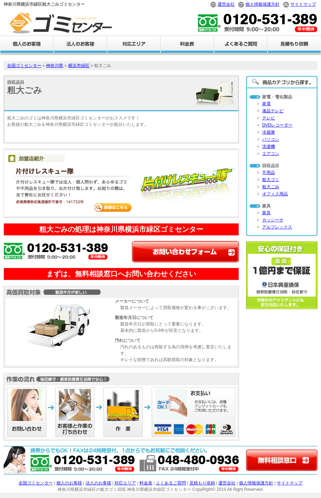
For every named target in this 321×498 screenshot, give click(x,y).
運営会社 (226, 4)
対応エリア (125, 483)
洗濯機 (268, 146)
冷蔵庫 (268, 132)
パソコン (270, 139)
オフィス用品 (275, 193)
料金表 (145, 483)
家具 (266, 212)
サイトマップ (303, 4)
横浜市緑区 (79, 65)
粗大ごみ (270, 186)
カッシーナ (273, 219)
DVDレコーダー (277, 125)
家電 (266, 103)
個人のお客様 (69, 483)
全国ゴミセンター (24, 65)
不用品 (268, 172)
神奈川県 (54, 65)
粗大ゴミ (270, 179)
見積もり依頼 (202, 483)
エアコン (270, 153)
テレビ (268, 117)
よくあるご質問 (171, 483)
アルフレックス (277, 227)
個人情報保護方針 (262, 4)
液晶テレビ (273, 110)
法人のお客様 (98, 483)
